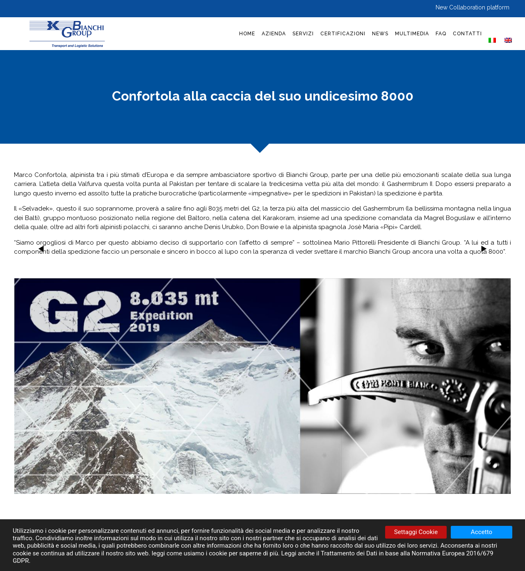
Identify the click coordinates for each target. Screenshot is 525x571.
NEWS (380, 34)
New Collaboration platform (472, 7)
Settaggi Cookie (416, 532)
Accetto (481, 532)
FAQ (441, 34)
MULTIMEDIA (412, 34)
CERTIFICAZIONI (342, 34)
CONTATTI (467, 34)
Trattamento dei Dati (349, 553)
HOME (247, 34)
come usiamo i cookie (197, 553)
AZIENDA (274, 34)
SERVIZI (303, 34)
